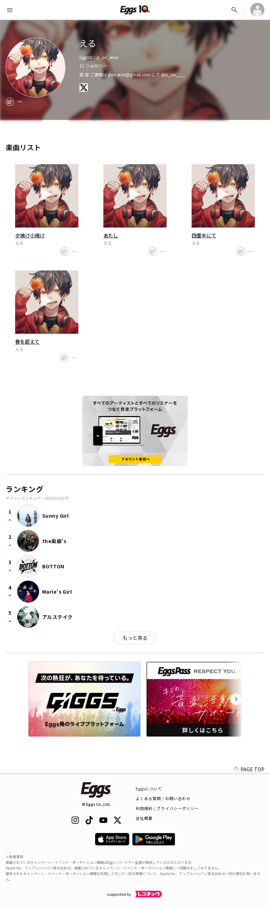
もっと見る (135, 637)
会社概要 (144, 818)
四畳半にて (204, 235)
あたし (110, 235)
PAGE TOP (248, 769)
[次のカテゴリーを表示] (236, 699)
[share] (10, 101)
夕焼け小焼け (30, 235)
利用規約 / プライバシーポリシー (167, 808)
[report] (19, 101)
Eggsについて (149, 788)
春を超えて (27, 341)
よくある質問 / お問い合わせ (163, 798)
